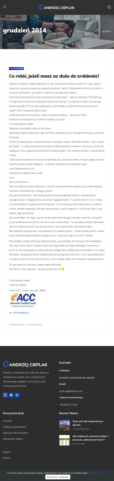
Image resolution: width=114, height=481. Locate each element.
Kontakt (7, 421)
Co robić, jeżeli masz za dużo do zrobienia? (54, 76)
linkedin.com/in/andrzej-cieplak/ (77, 377)
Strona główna (83, 31)
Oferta (6, 458)
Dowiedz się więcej (98, 472)
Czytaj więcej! (21, 313)
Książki (7, 452)
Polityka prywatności (14, 426)
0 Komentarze (35, 324)
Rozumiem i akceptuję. (58, 476)
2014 (96, 31)
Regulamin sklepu (13, 438)
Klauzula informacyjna (15, 432)
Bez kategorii (16, 68)
